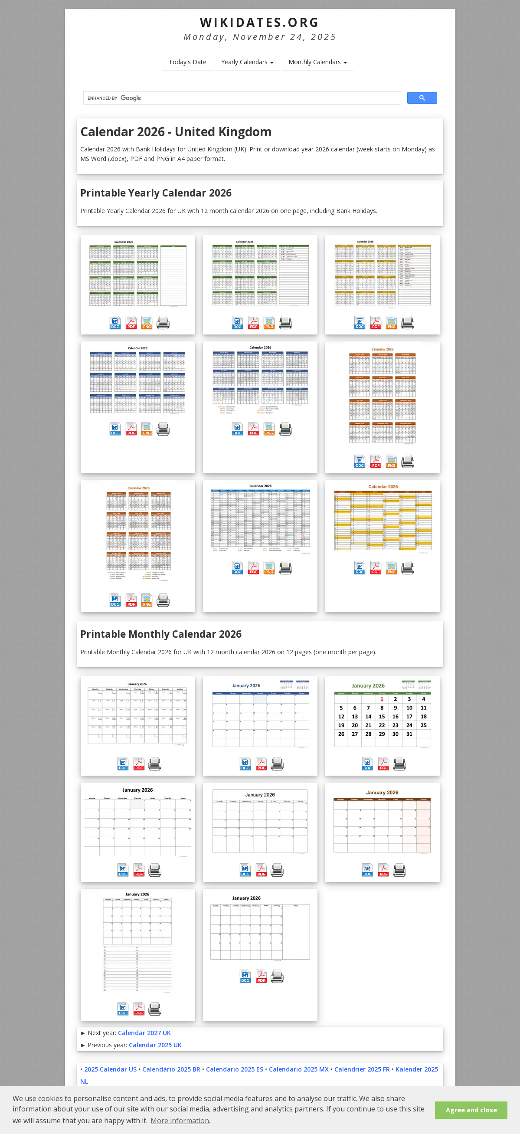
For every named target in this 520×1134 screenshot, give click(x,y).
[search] (241, 98)
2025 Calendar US (110, 1069)
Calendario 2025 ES (234, 1069)
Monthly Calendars (317, 62)
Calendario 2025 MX (299, 1069)
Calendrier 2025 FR (362, 1069)
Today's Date (187, 62)
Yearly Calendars (247, 62)
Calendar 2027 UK (144, 1033)
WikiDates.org (260, 22)
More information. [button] (180, 1120)
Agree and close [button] (471, 1110)
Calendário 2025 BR (171, 1069)
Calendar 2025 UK (155, 1045)
